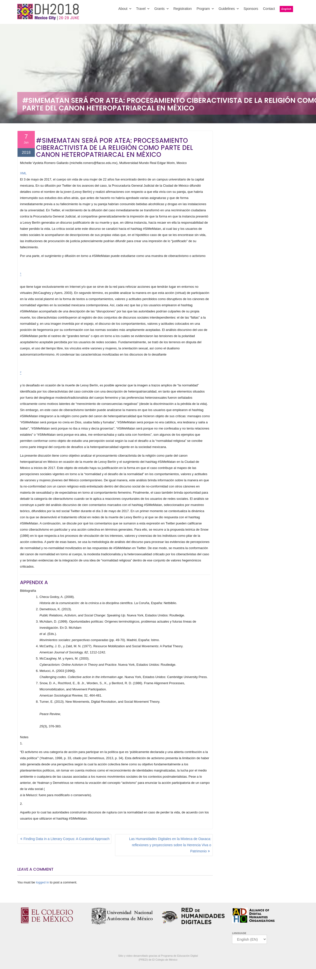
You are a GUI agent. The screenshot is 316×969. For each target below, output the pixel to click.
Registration (182, 9)
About (122, 9)
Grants (159, 9)
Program (203, 9)
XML (23, 173)
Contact (269, 9)
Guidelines (226, 9)
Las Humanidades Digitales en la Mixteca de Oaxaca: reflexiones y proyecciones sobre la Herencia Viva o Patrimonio (170, 845)
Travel (140, 9)
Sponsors (251, 9)
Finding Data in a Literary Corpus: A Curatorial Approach (66, 839)
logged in (42, 882)
